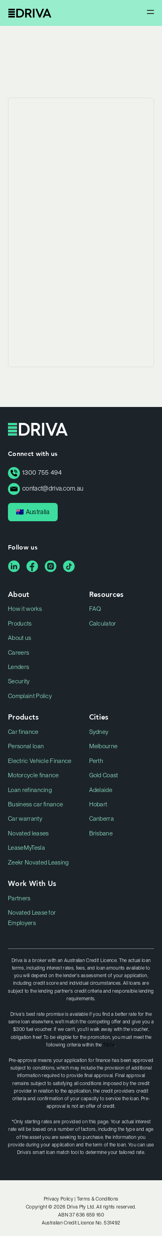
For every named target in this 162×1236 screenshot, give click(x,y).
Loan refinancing (30, 790)
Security (19, 681)
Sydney (99, 731)
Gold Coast (103, 775)
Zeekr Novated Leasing (38, 862)
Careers (18, 652)
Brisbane (101, 833)
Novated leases (28, 833)
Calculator (102, 623)
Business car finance (35, 804)
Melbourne (103, 746)
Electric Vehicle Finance (40, 761)
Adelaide (101, 790)
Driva (29, 13)
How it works (25, 608)
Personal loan (26, 746)
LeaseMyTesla (26, 847)
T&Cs (109, 1045)
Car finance (23, 731)
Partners (19, 898)
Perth (96, 761)
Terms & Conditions (98, 1199)
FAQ (95, 608)
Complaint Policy (30, 696)
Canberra (101, 818)
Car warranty (25, 818)
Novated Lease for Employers (32, 918)
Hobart (98, 804)
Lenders (18, 667)
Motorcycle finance (33, 775)
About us (19, 637)
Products (20, 623)
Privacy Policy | (60, 1199)
